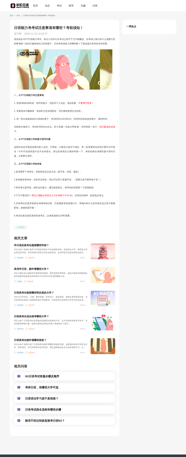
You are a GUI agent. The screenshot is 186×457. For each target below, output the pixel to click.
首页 (35, 5)
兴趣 (83, 5)
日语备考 (21, 227)
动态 (47, 5)
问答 (95, 5)
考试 (59, 5)
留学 (71, 5)
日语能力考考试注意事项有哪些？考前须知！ (39, 15)
